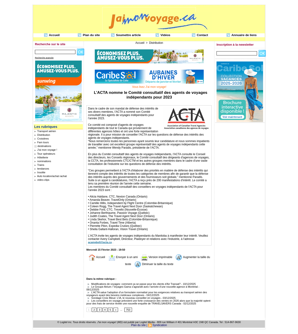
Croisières (41, 138)
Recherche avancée (44, 58)
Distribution (42, 134)
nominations (42, 161)
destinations (44, 146)
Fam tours (41, 142)
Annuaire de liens (242, 35)
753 (128, 309)
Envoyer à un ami (123, 257)
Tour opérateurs (44, 153)
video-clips (41, 179)
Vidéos (163, 35)
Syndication (159, 325)
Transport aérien (45, 131)
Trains (39, 165)
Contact (200, 35)
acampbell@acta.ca (100, 242)
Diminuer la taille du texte (153, 264)
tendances (41, 168)
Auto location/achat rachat (50, 176)
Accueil (52, 35)
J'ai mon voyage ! (45, 149)
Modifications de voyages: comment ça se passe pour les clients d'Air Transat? (133, 284)
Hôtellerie (41, 157)
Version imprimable (156, 257)
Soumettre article (126, 35)
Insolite (39, 172)
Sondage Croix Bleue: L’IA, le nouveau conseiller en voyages (123, 298)
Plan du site (89, 35)
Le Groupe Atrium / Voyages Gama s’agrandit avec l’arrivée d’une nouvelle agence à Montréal (142, 286)
